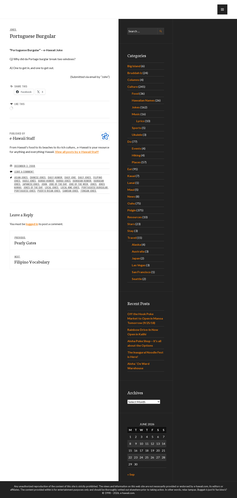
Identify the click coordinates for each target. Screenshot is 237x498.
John (44, 184)
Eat (129, 169)
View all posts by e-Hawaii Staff (77, 151)
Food (135, 93)
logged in (32, 224)
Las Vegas (139, 265)
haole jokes (29, 181)
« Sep (131, 474)
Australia (138, 251)
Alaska (136, 244)
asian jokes (21, 177)
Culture (132, 86)
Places (136, 162)
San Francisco (141, 272)
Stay (130, 230)
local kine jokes (70, 187)
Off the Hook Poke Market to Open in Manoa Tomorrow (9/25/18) (145, 318)
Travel (131, 237)
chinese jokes (38, 177)
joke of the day (58, 184)
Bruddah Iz (134, 73)
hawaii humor (46, 181)
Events (136, 148)
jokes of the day (33, 187)
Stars (131, 224)
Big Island (134, 66)
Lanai (131, 182)
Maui (130, 189)
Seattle (137, 279)
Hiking (136, 155)
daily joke (70, 177)
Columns (133, 79)
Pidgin (131, 210)
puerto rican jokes (49, 191)
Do (129, 141)
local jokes (52, 187)
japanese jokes (31, 184)
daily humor (55, 177)
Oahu (131, 203)
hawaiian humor (82, 181)
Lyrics (140, 121)
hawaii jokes (63, 181)
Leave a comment (24, 171)
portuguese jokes (25, 191)
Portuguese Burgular (95, 187)
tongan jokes (88, 191)
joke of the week (78, 184)
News (131, 196)
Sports (136, 128)
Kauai (131, 176)
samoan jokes (71, 191)
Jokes (13, 29)
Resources (134, 217)
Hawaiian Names (143, 100)
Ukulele (137, 134)
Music (136, 114)
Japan (136, 258)
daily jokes (84, 177)
